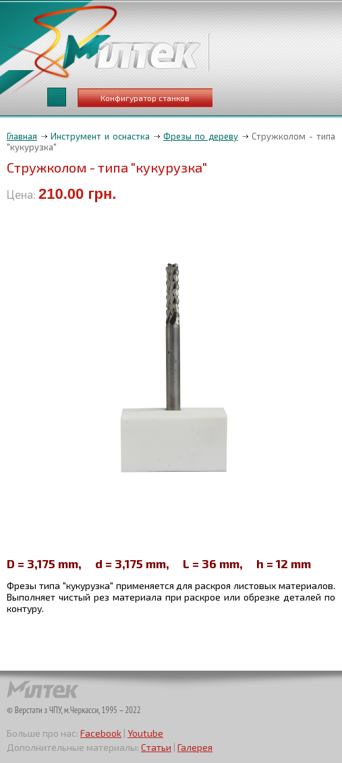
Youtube (145, 733)
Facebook (100, 733)
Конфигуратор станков (145, 97)
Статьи (156, 747)
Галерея (194, 747)
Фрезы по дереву (200, 136)
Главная (22, 136)
